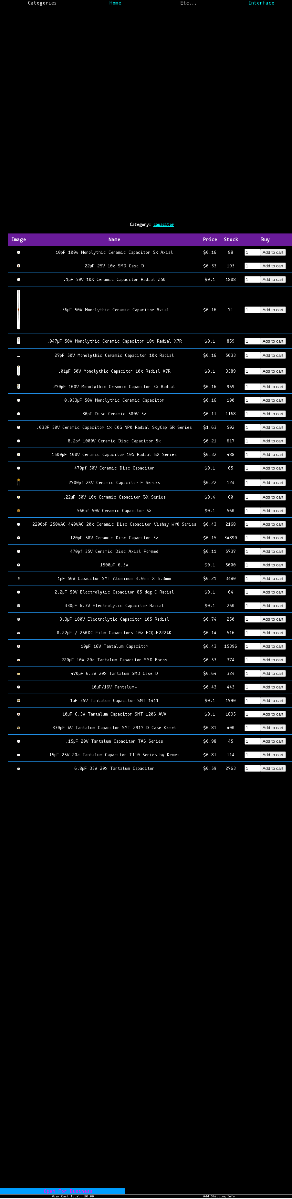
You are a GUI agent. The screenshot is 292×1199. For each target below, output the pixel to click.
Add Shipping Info (219, 1196)
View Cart (73, 1196)
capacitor (163, 224)
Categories (42, 3)
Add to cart (273, 252)
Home (115, 3)
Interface (261, 3)
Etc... (188, 3)
